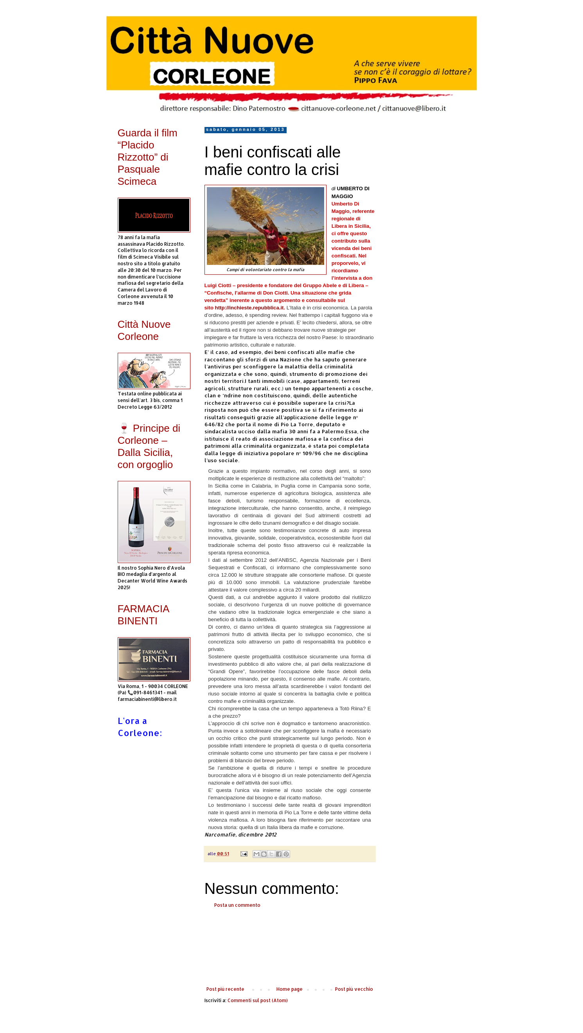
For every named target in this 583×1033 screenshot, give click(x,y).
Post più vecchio (354, 989)
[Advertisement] (290, 947)
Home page (289, 989)
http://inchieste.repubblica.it (249, 308)
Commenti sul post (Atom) (258, 1000)
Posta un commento (237, 905)
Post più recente (225, 989)
